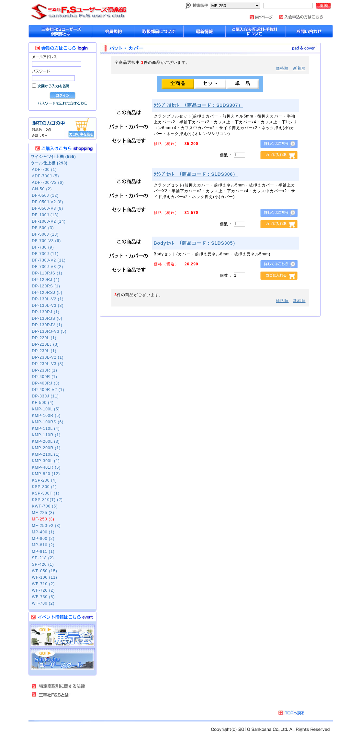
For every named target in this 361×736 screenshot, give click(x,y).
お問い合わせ (309, 31)
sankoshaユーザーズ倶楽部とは (60, 31)
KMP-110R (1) (46, 435)
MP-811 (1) (43, 551)
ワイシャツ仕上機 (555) (53, 156)
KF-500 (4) (43, 402)
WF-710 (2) (43, 584)
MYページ (261, 17)
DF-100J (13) (45, 215)
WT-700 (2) (43, 603)
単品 (242, 84)
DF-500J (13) (45, 234)
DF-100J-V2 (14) (49, 221)
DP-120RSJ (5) (47, 292)
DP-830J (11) (45, 396)
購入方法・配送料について (256, 31)
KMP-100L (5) (46, 409)
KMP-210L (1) (46, 454)
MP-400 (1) (43, 532)
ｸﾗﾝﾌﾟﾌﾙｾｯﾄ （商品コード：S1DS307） (198, 105)
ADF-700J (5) (45, 176)
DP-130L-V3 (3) (48, 305)
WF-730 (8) (43, 597)
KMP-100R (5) (46, 415)
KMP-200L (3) (46, 441)
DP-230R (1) (44, 370)
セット (210, 84)
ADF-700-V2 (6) (48, 182)
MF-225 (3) (43, 512)
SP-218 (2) (43, 558)
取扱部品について (159, 31)
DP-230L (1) (44, 351)
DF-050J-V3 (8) (47, 208)
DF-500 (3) (43, 228)
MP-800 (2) (43, 538)
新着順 (299, 68)
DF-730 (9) (43, 247)
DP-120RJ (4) (46, 279)
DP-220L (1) (44, 338)
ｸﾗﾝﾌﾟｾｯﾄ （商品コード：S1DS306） (196, 174)
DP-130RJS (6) (47, 318)
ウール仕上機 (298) (49, 163)
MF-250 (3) (43, 519)
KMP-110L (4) (46, 428)
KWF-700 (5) (45, 506)
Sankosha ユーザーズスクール (62, 659)
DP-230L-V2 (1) (48, 357)
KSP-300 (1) (44, 487)
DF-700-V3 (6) (46, 241)
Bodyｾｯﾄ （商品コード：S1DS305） (196, 243)
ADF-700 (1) (44, 169)
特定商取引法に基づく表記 (58, 686)
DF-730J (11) (45, 253)
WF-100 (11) (44, 577)
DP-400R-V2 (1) (48, 389)
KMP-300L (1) (46, 461)
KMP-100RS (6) (48, 422)
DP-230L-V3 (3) (48, 364)
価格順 (282, 68)
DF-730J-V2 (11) (49, 260)
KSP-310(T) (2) (47, 499)
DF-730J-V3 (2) (47, 266)
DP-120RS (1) (46, 286)
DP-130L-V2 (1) (48, 299)
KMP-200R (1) (46, 448)
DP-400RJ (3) (46, 383)
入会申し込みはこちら (301, 17)
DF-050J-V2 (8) (47, 202)
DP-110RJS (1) (47, 273)
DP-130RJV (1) (47, 325)
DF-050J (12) (45, 195)
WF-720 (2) (43, 590)
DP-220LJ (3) (45, 344)
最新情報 (205, 31)
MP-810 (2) (43, 545)
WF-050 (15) (44, 571)
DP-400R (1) (44, 376)
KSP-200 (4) (44, 480)
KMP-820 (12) (46, 474)
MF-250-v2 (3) (46, 525)
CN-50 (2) (42, 189)
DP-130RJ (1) (46, 312)
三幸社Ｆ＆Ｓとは (54, 694)
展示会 (62, 635)
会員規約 (113, 31)
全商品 (178, 84)
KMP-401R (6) (46, 467)
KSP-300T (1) (46, 493)
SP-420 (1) (43, 564)
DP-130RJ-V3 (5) (49, 331)
